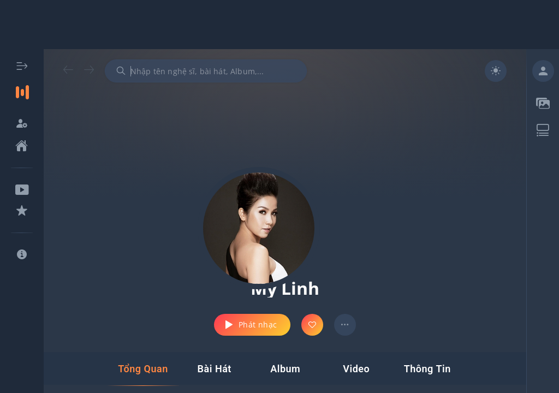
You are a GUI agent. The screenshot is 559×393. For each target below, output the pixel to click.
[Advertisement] (279, 24)
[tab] (143, 369)
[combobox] (206, 70)
